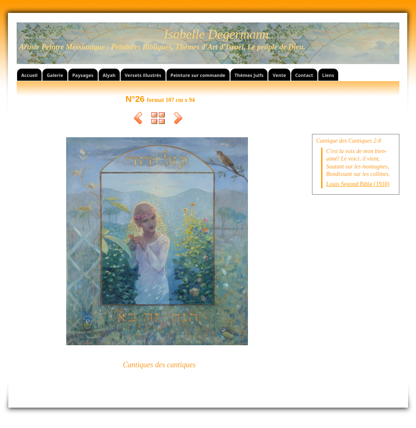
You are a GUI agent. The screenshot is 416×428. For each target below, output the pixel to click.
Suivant (178, 119)
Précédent (138, 119)
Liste (158, 119)
